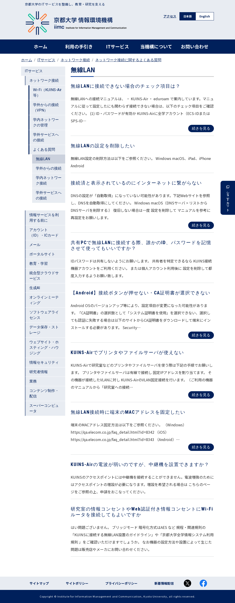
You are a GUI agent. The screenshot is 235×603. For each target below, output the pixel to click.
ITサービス (117, 46)
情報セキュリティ (44, 362)
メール (34, 245)
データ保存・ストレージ (44, 330)
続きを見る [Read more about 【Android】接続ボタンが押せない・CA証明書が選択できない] (201, 335)
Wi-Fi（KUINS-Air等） (47, 93)
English (204, 16)
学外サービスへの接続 (46, 137)
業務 (33, 381)
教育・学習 (38, 263)
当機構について (156, 46)
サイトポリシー (77, 583)
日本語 (187, 16)
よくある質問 (44, 149)
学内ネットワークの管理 (46, 122)
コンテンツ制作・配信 (44, 393)
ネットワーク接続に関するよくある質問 (128, 60)
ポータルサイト (42, 254)
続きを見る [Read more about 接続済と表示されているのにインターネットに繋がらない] (201, 225)
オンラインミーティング (44, 300)
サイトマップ (39, 583)
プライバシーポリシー (121, 583)
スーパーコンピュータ (44, 408)
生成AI (34, 288)
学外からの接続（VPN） (46, 107)
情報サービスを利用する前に (44, 218)
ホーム (40, 46)
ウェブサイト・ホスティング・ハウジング (44, 347)
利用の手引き (79, 46)
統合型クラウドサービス (44, 276)
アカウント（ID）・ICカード (44, 232)
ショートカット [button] (227, 197)
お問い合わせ (194, 46)
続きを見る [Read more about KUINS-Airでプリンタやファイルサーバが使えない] (201, 395)
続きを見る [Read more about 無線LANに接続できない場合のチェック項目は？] (201, 128)
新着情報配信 (164, 583)
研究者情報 (38, 372)
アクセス (169, 16)
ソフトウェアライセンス (44, 315)
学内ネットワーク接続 (49, 180)
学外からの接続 (49, 168)
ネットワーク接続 (75, 60)
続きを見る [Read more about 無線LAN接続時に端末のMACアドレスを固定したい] (201, 447)
